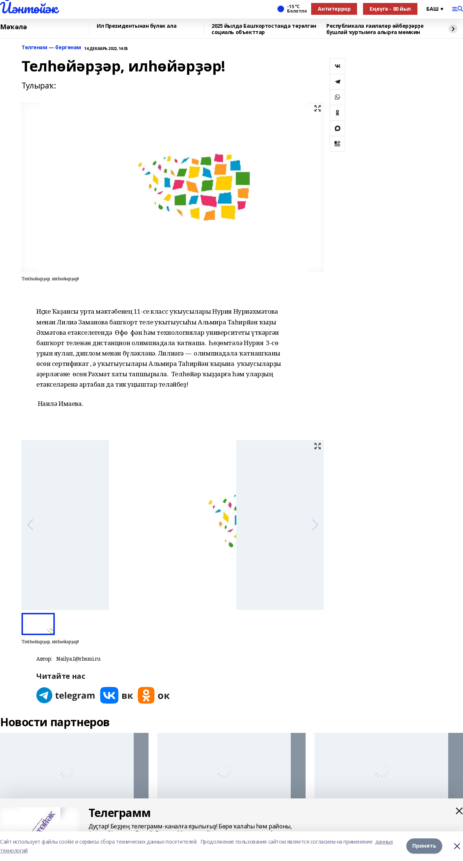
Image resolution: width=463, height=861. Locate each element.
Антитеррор (334, 8)
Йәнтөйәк (28, 8)
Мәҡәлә (13, 27)
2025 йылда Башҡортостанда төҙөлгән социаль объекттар (263, 29)
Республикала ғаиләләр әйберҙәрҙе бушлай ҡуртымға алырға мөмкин (375, 29)
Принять (424, 846)
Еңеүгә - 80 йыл (390, 8)
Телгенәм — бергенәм (51, 47)
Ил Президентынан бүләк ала (136, 26)
